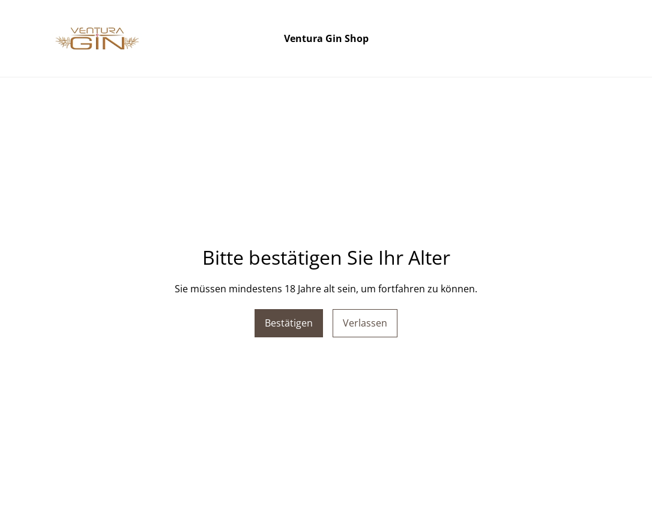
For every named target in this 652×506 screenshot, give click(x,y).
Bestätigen (289, 323)
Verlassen (365, 323)
